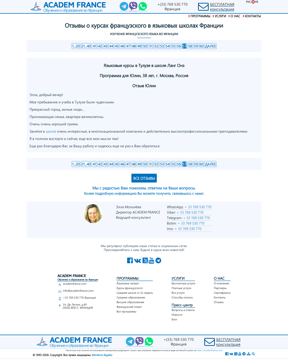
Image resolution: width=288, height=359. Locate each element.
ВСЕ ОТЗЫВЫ (144, 178)
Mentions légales (102, 355)
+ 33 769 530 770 (197, 206)
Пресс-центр (182, 305)
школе (51, 131)
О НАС (219, 278)
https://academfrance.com (209, 350)
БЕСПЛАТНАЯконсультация (222, 6)
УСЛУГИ (178, 278)
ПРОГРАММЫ (128, 278)
